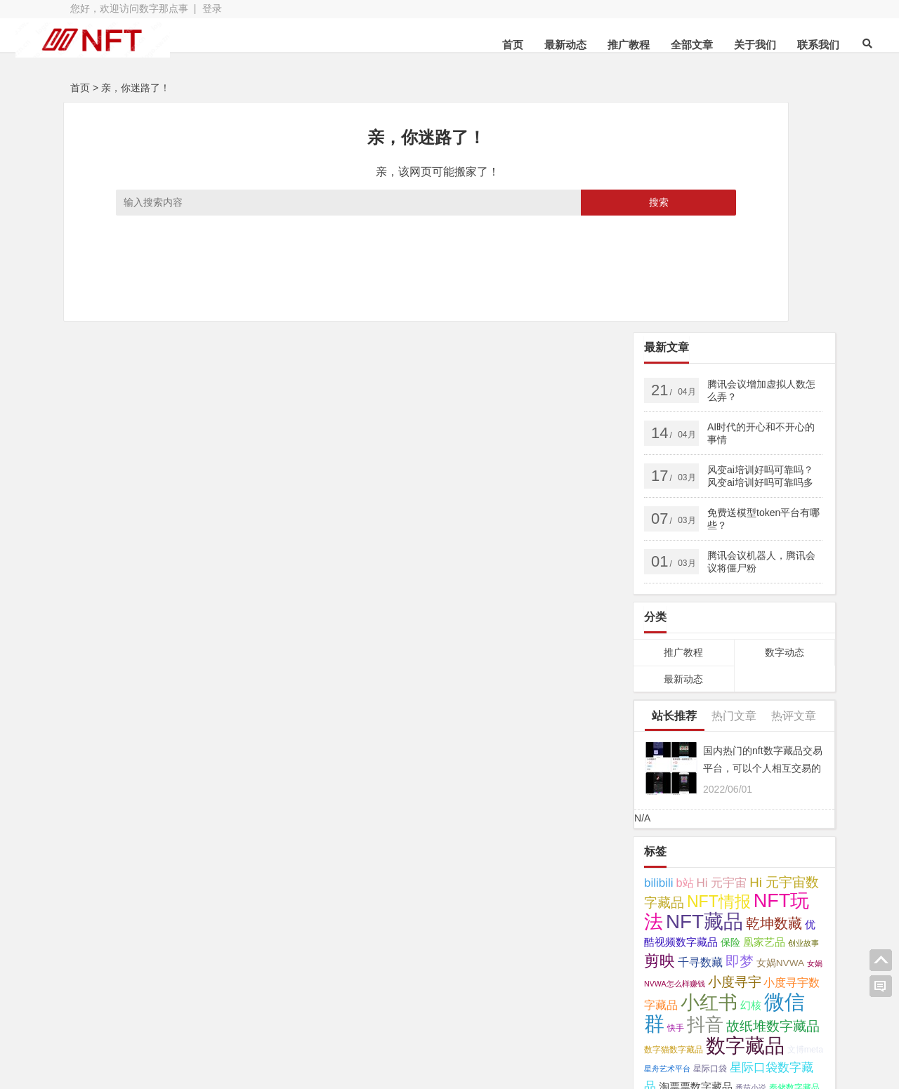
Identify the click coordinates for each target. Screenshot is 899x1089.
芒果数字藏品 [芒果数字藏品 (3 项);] (703, 878)
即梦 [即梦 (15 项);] (740, 731)
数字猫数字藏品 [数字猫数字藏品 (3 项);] (673, 819)
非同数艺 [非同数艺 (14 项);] (731, 895)
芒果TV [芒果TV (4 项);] (660, 877)
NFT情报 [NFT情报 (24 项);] (719, 671)
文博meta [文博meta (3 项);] (805, 819)
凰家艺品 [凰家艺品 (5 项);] (764, 712)
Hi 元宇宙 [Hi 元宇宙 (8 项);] (722, 652)
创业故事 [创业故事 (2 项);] (803, 712)
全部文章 (643, 45)
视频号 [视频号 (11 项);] (752, 876)
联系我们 (769, 45)
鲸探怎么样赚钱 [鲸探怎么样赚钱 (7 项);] (725, 917)
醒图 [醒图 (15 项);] (686, 895)
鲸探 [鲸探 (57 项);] (663, 915)
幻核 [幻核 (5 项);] (750, 775)
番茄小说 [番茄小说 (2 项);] (750, 857)
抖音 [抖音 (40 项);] (705, 794)
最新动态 (516, 45)
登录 (212, 8)
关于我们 (706, 45)
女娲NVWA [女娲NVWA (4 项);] (780, 732)
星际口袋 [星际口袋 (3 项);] (710, 838)
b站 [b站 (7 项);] (685, 652)
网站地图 (353, 1023)
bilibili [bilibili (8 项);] (659, 652)
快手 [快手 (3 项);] (675, 798)
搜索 (521, 202)
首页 (463, 45)
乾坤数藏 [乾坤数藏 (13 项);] (774, 693)
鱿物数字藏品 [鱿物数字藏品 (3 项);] (787, 897)
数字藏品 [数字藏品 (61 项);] (745, 815)
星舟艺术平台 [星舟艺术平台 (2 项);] (667, 838)
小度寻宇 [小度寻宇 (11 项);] (734, 751)
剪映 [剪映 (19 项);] (659, 730)
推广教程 (579, 45)
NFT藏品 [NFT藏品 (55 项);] (704, 691)
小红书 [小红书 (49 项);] (709, 772)
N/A (642, 587)
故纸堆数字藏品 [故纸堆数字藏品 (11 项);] (773, 795)
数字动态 (784, 422)
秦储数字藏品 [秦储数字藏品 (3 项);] (794, 857)
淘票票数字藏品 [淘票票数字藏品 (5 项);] (696, 856)
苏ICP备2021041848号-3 (449, 1023)
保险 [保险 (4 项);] (730, 712)
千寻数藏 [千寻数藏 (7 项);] (700, 731)
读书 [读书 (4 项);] (784, 877)
